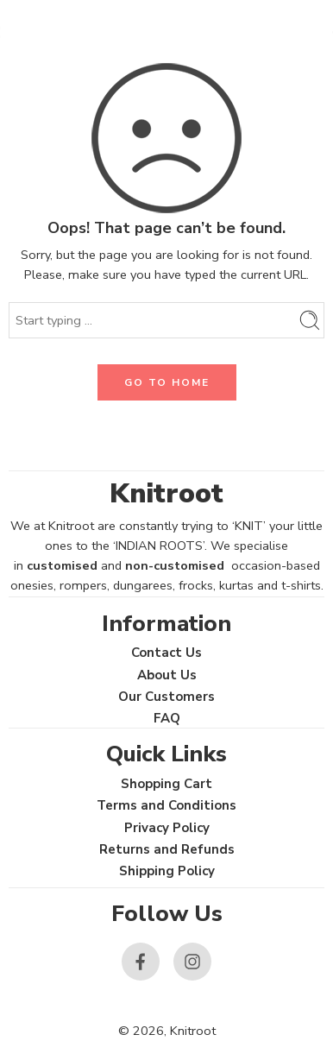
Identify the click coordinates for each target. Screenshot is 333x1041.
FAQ (167, 718)
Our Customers (166, 696)
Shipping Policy (167, 871)
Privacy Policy (167, 827)
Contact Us (166, 652)
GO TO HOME (167, 382)
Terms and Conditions (166, 805)
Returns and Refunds (167, 849)
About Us (167, 675)
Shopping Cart (166, 783)
